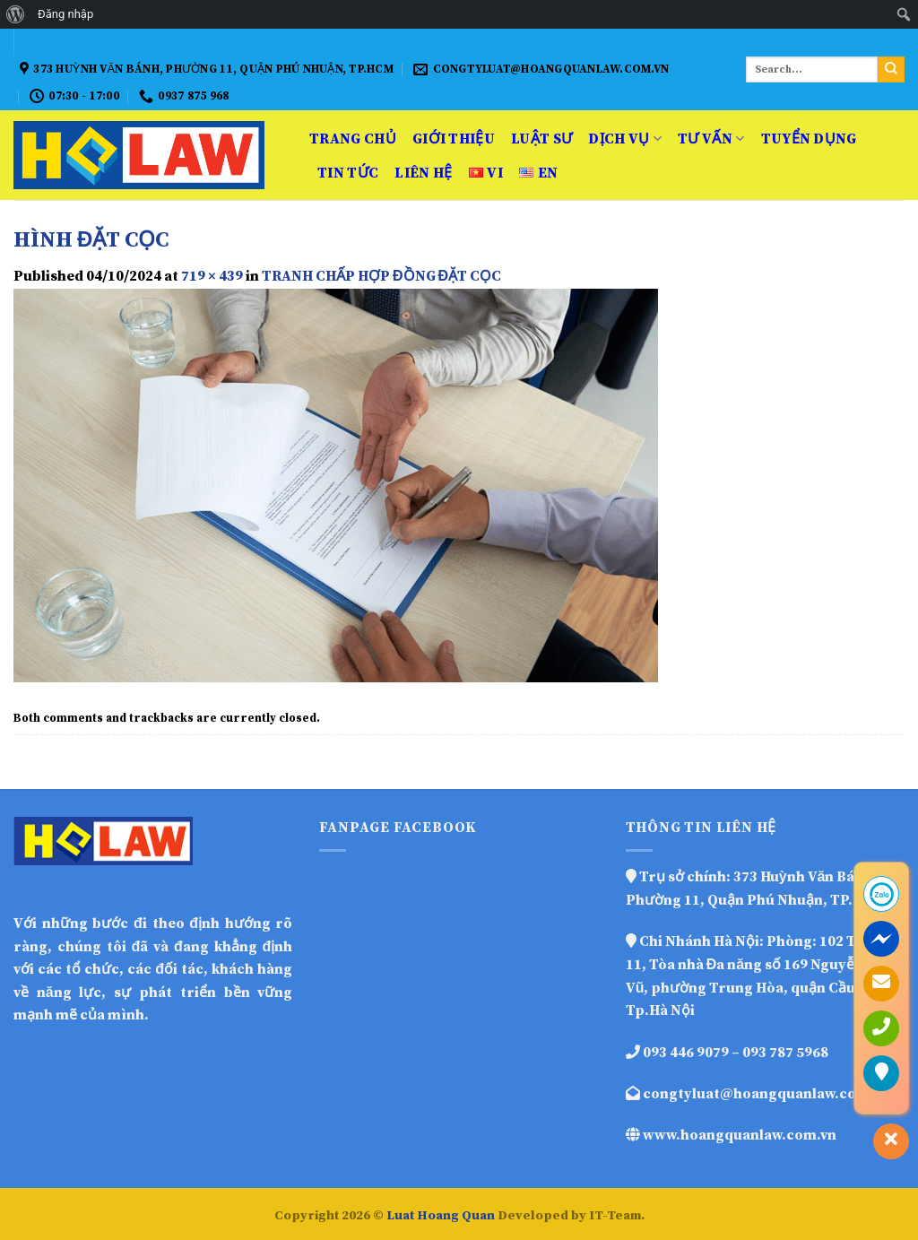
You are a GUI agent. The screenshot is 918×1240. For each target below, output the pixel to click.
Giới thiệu (453, 139)
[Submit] (891, 69)
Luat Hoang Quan (440, 1216)
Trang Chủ (352, 139)
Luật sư (541, 139)
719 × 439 (212, 276)
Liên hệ (423, 173)
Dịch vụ (625, 139)
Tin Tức (347, 173)
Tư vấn (711, 139)
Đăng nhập (65, 14)
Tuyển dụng (809, 139)
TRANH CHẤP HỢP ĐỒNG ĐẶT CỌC (381, 276)
